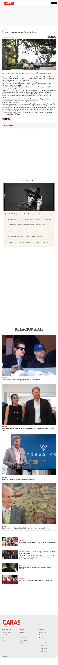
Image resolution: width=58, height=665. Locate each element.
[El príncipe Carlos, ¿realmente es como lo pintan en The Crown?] (10, 567)
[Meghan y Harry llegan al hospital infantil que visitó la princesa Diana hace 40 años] (29, 404)
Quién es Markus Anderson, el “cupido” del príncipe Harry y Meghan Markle (37, 552)
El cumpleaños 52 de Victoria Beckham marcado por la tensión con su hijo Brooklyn (27, 225)
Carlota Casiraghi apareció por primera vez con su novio (21, 380)
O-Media (42, 629)
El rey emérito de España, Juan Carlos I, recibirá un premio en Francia (25, 528)
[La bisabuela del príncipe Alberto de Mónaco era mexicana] (10, 541)
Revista (54, 3)
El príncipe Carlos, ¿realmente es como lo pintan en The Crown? (36, 567)
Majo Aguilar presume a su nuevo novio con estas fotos (22, 231)
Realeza (4, 29)
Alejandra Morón (13, 37)
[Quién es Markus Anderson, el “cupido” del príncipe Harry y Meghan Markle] (10, 554)
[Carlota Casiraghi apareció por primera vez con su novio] (29, 355)
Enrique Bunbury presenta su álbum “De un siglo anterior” (23, 214)
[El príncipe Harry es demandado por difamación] (29, 454)
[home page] (9, 3)
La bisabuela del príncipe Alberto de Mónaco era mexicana (37, 542)
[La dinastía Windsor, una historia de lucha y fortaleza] (10, 579)
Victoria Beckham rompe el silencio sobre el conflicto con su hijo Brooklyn (27, 242)
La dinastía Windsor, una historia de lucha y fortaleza (35, 580)
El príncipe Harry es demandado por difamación (18, 479)
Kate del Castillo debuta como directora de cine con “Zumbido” (24, 236)
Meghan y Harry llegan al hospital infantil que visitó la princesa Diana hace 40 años (28, 429)
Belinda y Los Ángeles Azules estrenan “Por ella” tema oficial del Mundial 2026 (29, 219)
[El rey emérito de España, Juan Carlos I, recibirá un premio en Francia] (29, 503)
